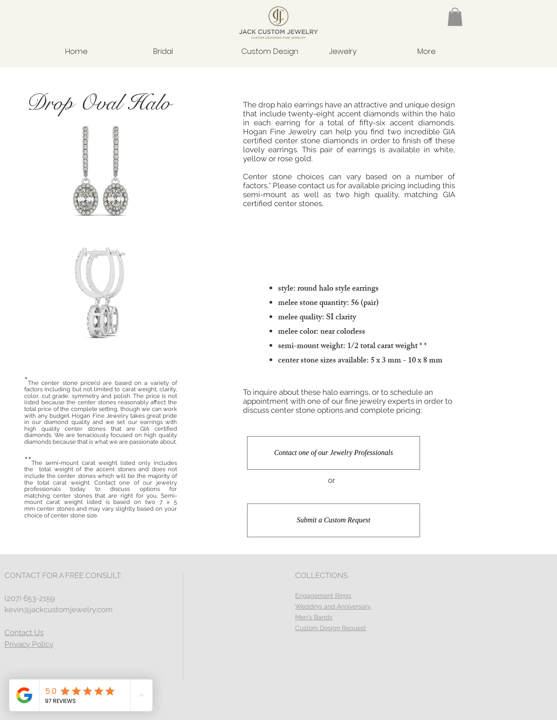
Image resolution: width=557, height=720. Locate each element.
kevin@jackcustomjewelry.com (58, 609)
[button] (455, 17)
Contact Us (24, 632)
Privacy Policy (28, 644)
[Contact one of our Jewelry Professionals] (333, 453)
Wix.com (327, 707)
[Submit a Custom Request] (333, 520)
